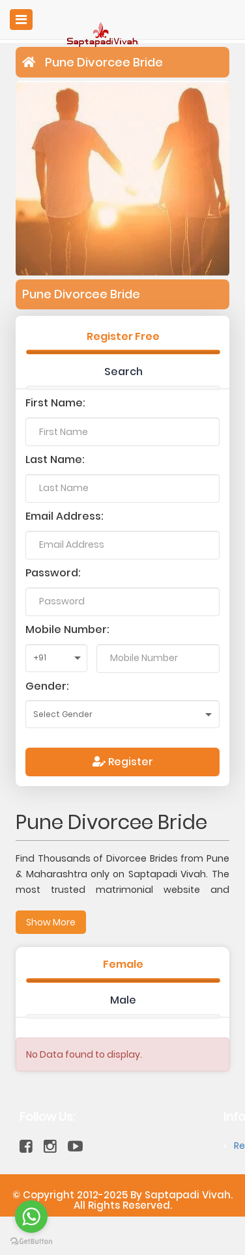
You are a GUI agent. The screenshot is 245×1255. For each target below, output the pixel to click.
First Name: (55, 402)
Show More (51, 922)
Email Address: (64, 516)
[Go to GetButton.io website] (31, 1241)
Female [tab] (123, 964)
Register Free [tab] (123, 336)
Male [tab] (123, 1000)
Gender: (47, 686)
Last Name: (55, 459)
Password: (53, 572)
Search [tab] (123, 371)
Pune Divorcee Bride (104, 62)
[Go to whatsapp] (31, 1216)
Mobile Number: (67, 629)
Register (123, 761)
